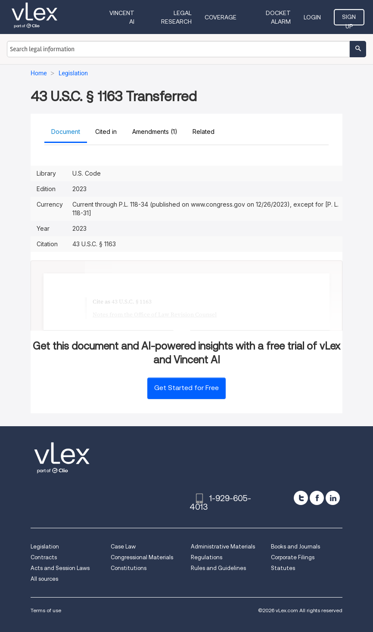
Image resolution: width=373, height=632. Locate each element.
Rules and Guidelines (218, 568)
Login (312, 17)
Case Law (123, 546)
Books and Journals (295, 546)
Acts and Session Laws (60, 568)
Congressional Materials (142, 557)
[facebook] (317, 498)
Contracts (44, 557)
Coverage (220, 17)
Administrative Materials (223, 546)
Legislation (45, 546)
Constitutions (128, 568)
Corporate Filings (292, 557)
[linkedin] (333, 498)
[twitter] (301, 498)
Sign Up (349, 19)
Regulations (206, 557)
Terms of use (46, 610)
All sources (44, 579)
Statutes (283, 568)
